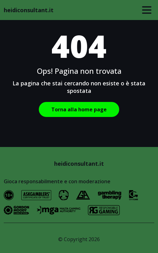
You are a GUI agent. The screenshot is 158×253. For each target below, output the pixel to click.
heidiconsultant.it (29, 10)
